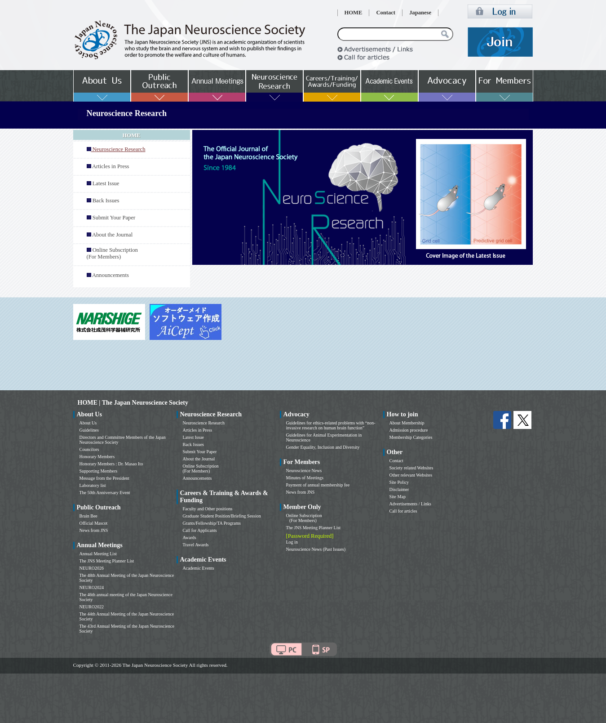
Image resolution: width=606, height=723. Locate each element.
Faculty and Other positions (208, 508)
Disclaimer (399, 489)
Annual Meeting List (98, 553)
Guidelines (89, 430)
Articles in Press (110, 166)
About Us (88, 422)
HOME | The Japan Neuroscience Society (133, 402)
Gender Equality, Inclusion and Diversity (323, 447)
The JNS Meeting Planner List (107, 560)
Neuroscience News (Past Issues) (315, 549)
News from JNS (94, 530)
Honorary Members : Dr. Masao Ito (111, 463)
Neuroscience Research (204, 422)
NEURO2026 (92, 568)
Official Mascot (94, 523)
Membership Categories (411, 437)
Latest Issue (106, 183)
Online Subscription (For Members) (112, 253)
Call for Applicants (200, 530)
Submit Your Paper (114, 217)
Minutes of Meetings (304, 477)
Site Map (397, 496)
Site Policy (399, 482)
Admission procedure (408, 430)
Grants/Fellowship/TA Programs (212, 523)
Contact (385, 12)
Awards (189, 537)
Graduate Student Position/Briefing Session (222, 515)
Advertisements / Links (410, 503)
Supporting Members (99, 471)
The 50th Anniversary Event (105, 492)
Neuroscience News (304, 470)
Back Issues (106, 200)
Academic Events (198, 568)
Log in (292, 542)
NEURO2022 (92, 606)
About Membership (407, 422)
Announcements (110, 275)
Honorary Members (97, 456)
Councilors (89, 449)
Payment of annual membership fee (318, 484)
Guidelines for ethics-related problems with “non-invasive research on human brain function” (331, 425)
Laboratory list (93, 485)
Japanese (420, 12)
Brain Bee (88, 515)
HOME (354, 12)
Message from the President (104, 478)
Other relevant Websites (411, 475)
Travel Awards (196, 544)
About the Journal (112, 235)
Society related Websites (411, 467)
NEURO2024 (92, 587)
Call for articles (403, 511)
